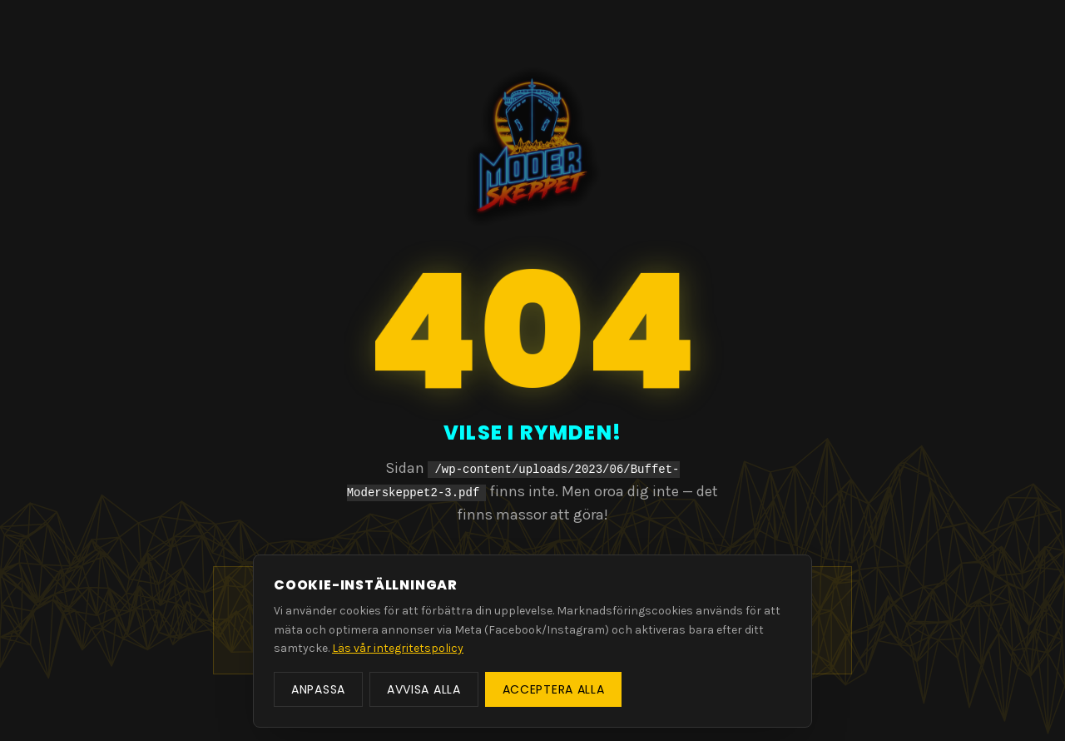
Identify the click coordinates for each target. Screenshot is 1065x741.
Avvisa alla (424, 689)
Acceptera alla (554, 689)
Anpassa (318, 689)
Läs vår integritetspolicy (397, 648)
